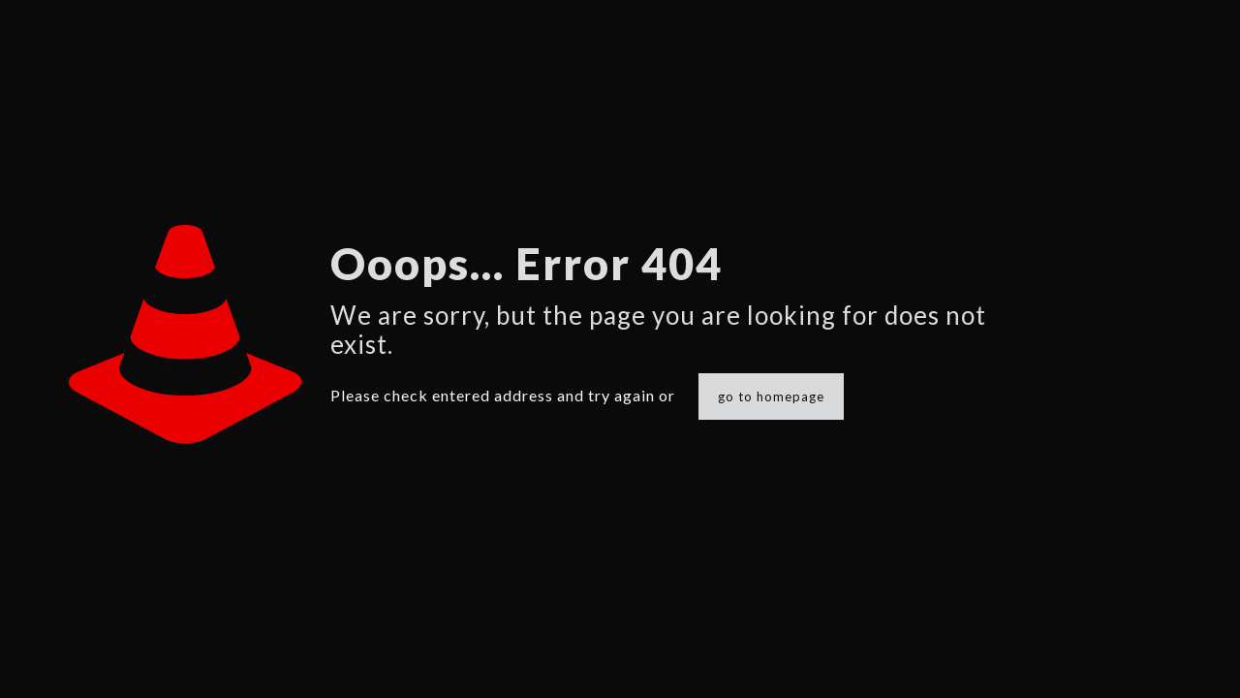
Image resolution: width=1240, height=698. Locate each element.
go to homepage (771, 396)
